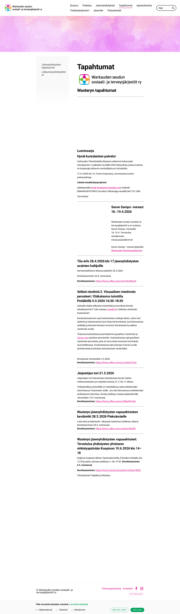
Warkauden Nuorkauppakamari (126, 250)
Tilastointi (62, 610)
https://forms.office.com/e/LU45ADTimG (116, 362)
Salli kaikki (137, 610)
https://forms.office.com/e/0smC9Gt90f (116, 428)
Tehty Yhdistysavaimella (135, 594)
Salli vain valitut (119, 610)
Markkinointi (78, 610)
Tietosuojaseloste (111, 588)
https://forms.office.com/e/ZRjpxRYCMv (116, 401)
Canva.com (82, 337)
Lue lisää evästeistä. (78, 604)
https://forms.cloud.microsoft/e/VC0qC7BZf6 (118, 470)
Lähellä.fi (111, 309)
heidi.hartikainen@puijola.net (106, 187)
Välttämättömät (44, 610)
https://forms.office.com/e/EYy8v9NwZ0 (116, 281)
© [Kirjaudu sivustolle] (37, 589)
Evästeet (128, 588)
